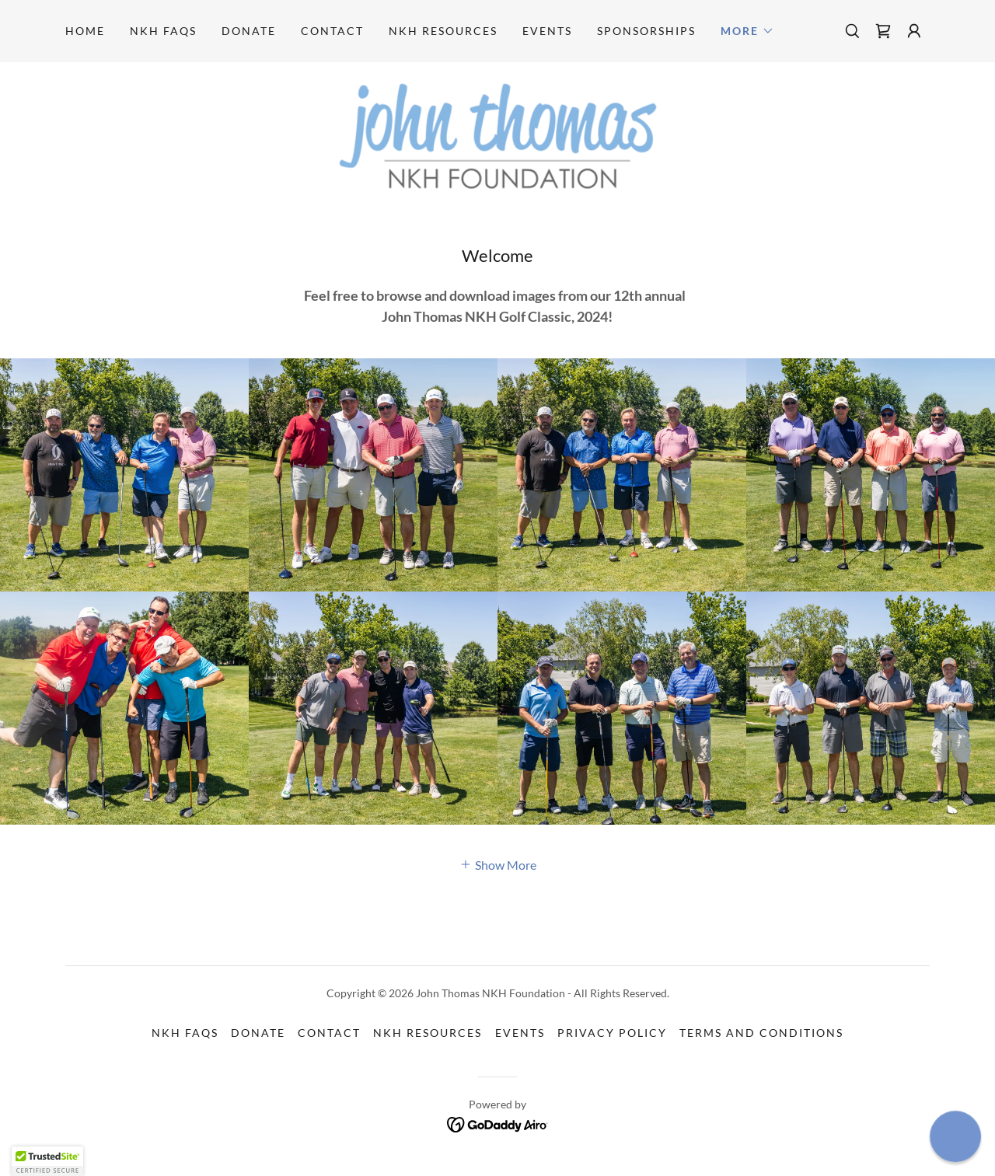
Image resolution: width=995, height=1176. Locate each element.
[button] (747, 31)
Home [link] (85, 30)
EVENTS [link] (547, 30)
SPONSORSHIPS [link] (646, 30)
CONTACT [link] (332, 30)
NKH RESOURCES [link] (443, 30)
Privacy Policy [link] (612, 1032)
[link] (883, 31)
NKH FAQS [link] (163, 30)
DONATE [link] (249, 30)
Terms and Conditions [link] (761, 1032)
